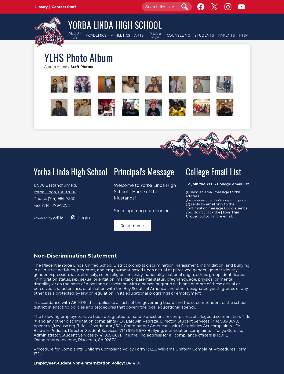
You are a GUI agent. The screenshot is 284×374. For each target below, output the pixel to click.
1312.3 (151, 349)
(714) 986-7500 (62, 198)
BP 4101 (133, 363)
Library (41, 7)
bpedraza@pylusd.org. (55, 326)
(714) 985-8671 (108, 335)
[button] (75, 35)
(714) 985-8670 (224, 321)
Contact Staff (64, 7)
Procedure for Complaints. (58, 349)
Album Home (55, 67)
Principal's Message (144, 171)
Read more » (132, 225)
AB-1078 (79, 302)
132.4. (38, 354)
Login (80, 217)
